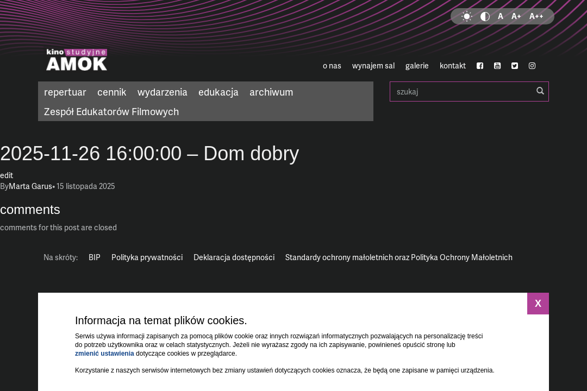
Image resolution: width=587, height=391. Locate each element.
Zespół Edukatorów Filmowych (111, 111)
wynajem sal (373, 65)
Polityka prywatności (147, 257)
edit (6, 175)
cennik (112, 91)
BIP (95, 257)
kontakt (453, 65)
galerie (417, 65)
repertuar (65, 91)
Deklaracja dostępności (233, 257)
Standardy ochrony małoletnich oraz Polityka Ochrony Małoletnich (399, 257)
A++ (536, 16)
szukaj (469, 91)
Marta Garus (30, 186)
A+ (516, 16)
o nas (332, 65)
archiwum (271, 91)
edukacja (218, 91)
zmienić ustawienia (104, 353)
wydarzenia (163, 91)
